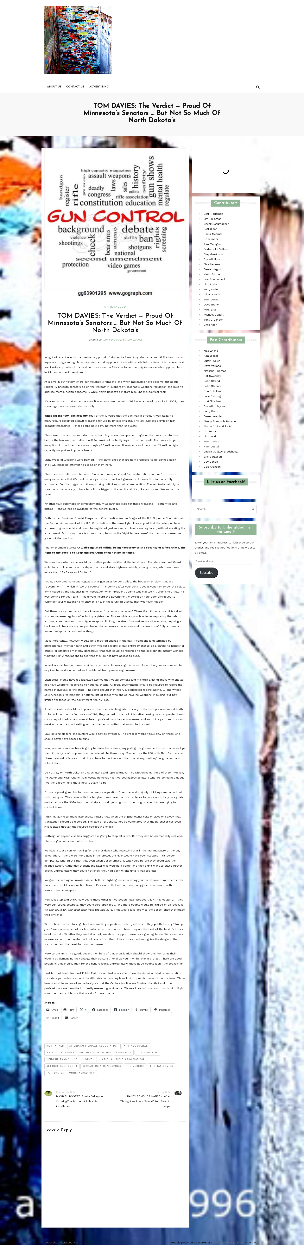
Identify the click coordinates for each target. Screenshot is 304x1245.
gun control (147, 1053)
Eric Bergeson (213, 456)
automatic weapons (95, 1053)
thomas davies (161, 1066)
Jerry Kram (211, 411)
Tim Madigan (212, 244)
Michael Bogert (214, 314)
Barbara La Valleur (216, 249)
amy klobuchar (136, 1046)
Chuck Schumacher (216, 223)
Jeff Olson (210, 228)
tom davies (55, 1073)
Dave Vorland (212, 365)
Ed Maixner (211, 239)
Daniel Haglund (213, 269)
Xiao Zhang (211, 350)
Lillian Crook (212, 294)
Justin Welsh (212, 360)
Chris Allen (210, 324)
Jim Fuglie (210, 284)
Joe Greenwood (214, 279)
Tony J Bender (213, 319)
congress (124, 1053)
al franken (55, 1046)
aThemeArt (251, 1242)
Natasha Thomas (215, 370)
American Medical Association (94, 1046)
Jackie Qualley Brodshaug (221, 451)
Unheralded (115, 306)
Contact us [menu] (75, 87)
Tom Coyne (211, 299)
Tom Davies (134, 339)
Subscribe (206, 572)
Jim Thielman (212, 218)
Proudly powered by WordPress (191, 1242)
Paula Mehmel (213, 233)
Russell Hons (212, 259)
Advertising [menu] (99, 87)
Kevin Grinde (212, 274)
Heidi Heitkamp (58, 1059)
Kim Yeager (211, 355)
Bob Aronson (212, 466)
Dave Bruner (212, 304)
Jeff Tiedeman (213, 213)
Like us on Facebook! (226, 482)
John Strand (212, 380)
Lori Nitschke (212, 401)
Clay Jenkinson (213, 254)
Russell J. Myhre (214, 406)
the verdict (135, 1066)
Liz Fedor (210, 431)
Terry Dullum (212, 289)
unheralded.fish (82, 1073)
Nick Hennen (212, 264)
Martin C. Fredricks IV (217, 426)
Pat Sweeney (212, 375)
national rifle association (122, 1059)
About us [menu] (54, 87)
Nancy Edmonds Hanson (220, 421)
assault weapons (60, 1053)
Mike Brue (210, 309)
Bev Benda (211, 461)
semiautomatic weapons (102, 1066)
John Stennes (213, 386)
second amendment (62, 1066)
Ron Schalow (212, 391)
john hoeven (84, 1059)
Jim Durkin (210, 436)
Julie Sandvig (212, 396)
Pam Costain (212, 446)
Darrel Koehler (213, 416)
